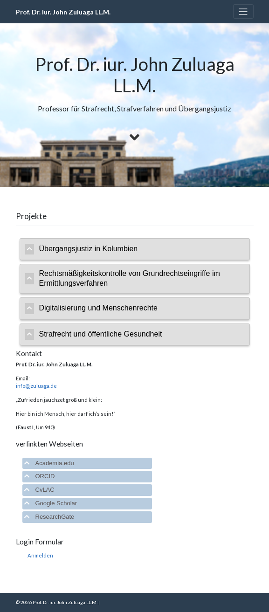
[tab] (135, 249)
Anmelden (40, 555)
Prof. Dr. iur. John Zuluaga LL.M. (63, 12)
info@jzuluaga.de (36, 386)
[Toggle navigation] (243, 11)
